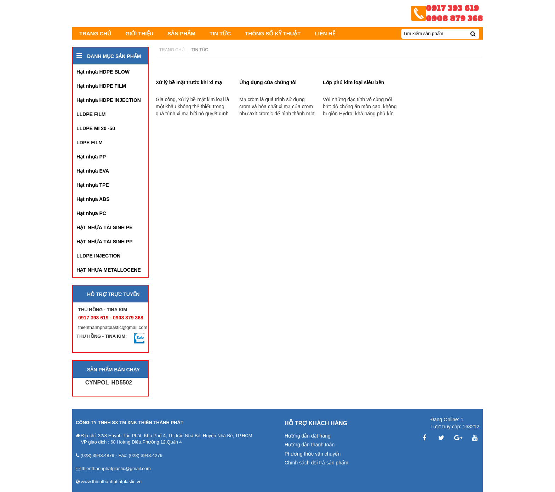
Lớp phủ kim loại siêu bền (353, 82)
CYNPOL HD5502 (108, 383)
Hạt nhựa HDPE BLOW (103, 72)
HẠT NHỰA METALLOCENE (108, 270)
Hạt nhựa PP (91, 157)
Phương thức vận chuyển (313, 454)
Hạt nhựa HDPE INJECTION (108, 100)
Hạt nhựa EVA (92, 171)
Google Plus (458, 438)
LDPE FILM (89, 142)
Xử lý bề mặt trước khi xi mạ (189, 82)
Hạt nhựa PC (91, 213)
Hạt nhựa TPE (92, 185)
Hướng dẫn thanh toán (309, 444)
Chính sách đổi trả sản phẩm (316, 462)
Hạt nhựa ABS (92, 199)
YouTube (475, 438)
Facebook (424, 438)
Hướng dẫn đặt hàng (308, 436)
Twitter (441, 438)
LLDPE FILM (90, 114)
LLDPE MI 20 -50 (95, 128)
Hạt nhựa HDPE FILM (101, 86)
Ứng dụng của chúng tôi (268, 82)
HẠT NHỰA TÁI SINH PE (104, 227)
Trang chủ (172, 49)
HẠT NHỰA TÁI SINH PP (104, 241)
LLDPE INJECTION (98, 256)
